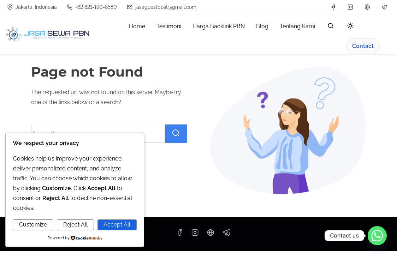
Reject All (75, 224)
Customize (33, 224)
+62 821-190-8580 (92, 7)
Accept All (116, 224)
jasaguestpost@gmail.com (161, 7)
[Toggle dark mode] (348, 27)
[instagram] (350, 7)
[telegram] (384, 7)
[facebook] (333, 7)
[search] (330, 27)
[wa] (367, 7)
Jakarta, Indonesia (32, 7)
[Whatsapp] (377, 235)
